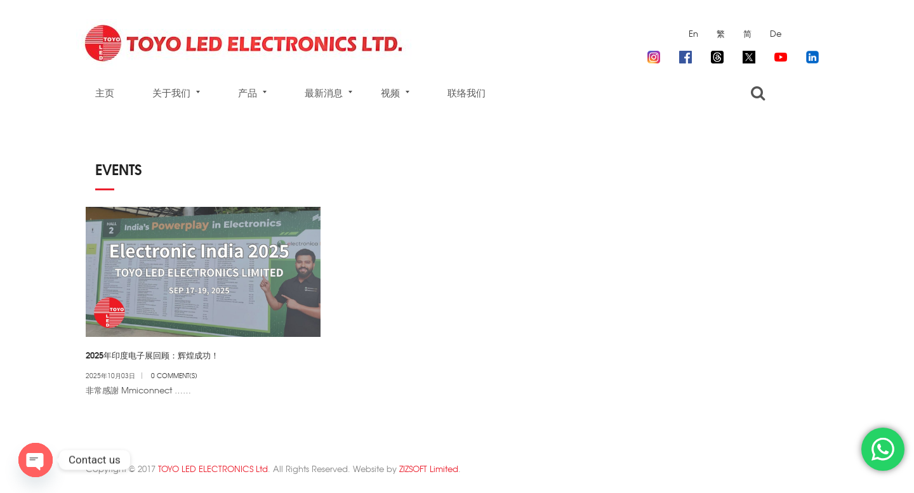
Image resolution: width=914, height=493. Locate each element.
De (775, 33)
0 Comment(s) (174, 375)
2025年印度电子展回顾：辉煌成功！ (152, 354)
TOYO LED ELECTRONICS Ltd (213, 469)
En (693, 33)
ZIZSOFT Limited (428, 469)
